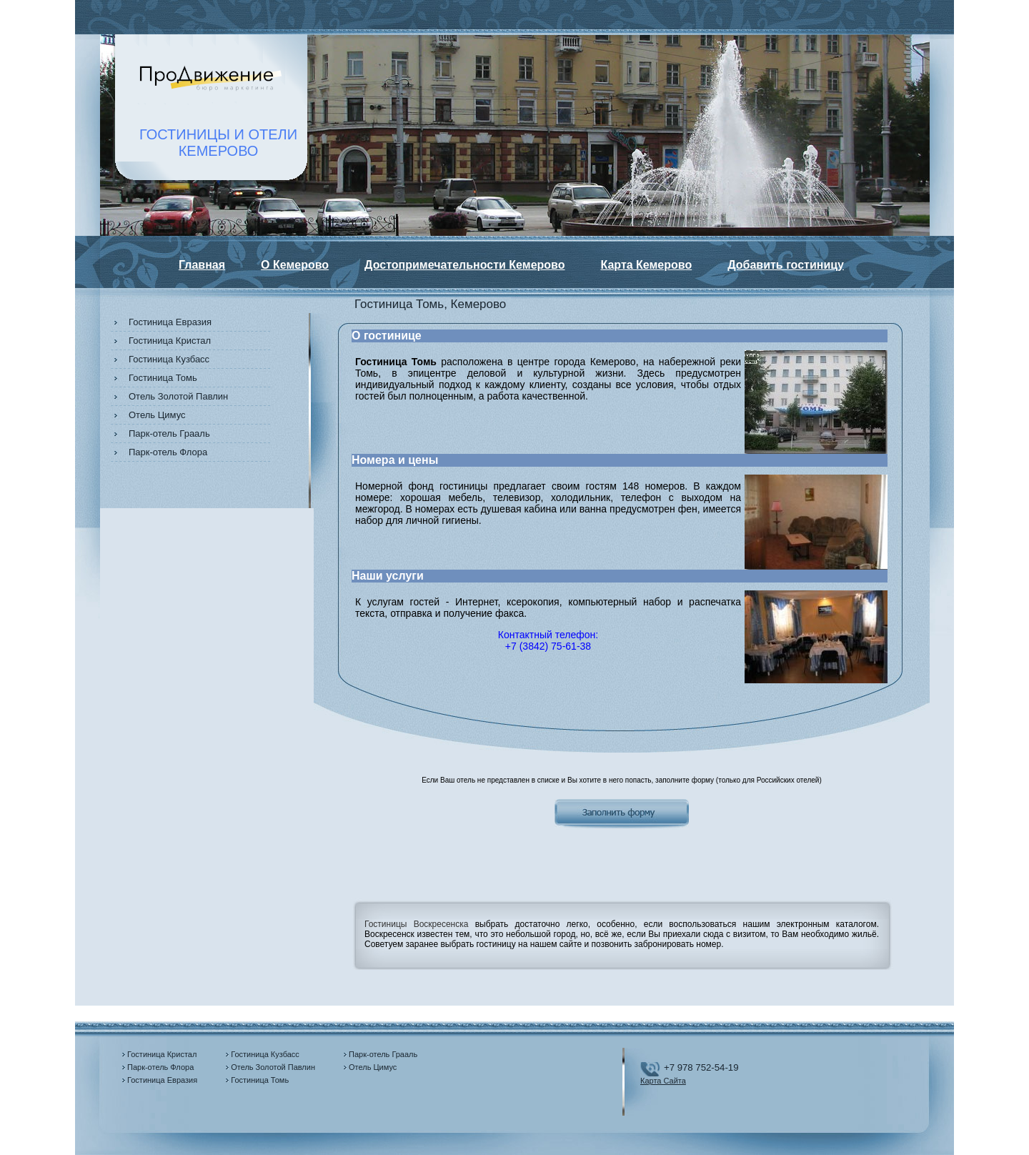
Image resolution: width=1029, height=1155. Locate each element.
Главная (202, 265)
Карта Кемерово (646, 265)
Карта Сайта (663, 1080)
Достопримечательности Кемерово (464, 265)
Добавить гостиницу (785, 265)
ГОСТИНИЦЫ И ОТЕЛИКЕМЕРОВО (218, 143)
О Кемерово (295, 265)
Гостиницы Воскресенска (416, 924)
